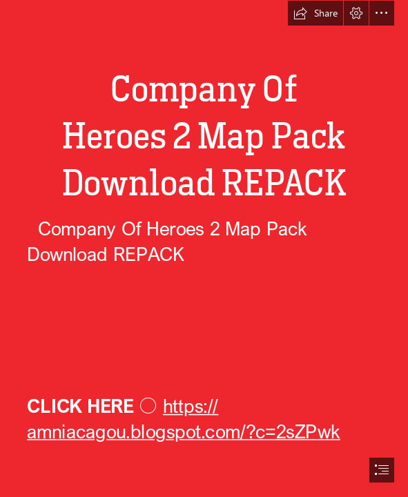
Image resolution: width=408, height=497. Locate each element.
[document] (204, 248)
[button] (315, 13)
